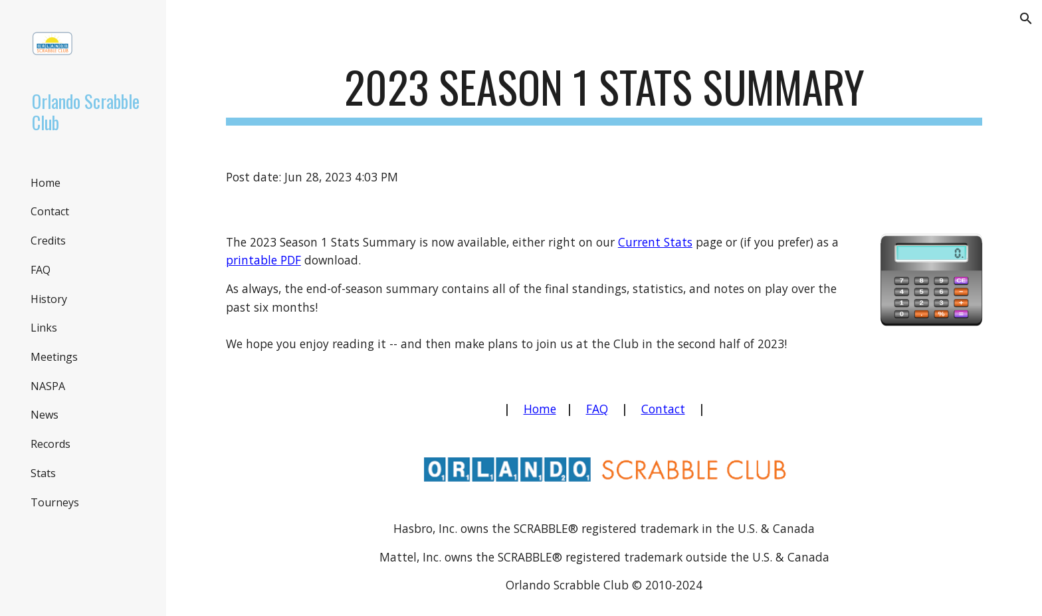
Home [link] (45, 182)
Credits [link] (48, 240)
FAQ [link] (41, 269)
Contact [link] (50, 211)
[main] (604, 93)
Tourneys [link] (55, 502)
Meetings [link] (54, 357)
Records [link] (50, 444)
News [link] (44, 414)
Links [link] (44, 327)
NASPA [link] (48, 386)
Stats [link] (43, 473)
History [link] (49, 299)
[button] (1026, 19)
